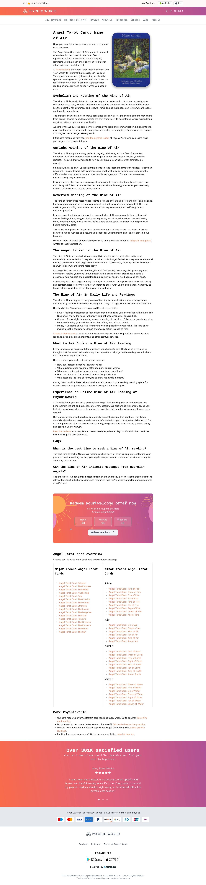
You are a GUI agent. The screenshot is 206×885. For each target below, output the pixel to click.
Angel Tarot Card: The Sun (72, 631)
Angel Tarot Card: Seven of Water (126, 694)
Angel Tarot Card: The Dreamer (75, 622)
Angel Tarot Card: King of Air (124, 638)
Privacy (95, 844)
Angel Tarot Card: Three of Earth (126, 654)
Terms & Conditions (115, 844)
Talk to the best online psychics (129, 724)
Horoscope (121, 20)
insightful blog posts (140, 240)
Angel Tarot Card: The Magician (75, 612)
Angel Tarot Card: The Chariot (74, 599)
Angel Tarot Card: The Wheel (74, 589)
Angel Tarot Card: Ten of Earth (124, 667)
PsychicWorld (63, 69)
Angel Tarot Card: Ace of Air (123, 641)
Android (165, 3)
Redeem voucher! (103, 532)
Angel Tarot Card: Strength (73, 605)
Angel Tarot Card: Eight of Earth (125, 661)
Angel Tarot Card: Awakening (74, 592)
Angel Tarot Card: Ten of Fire (124, 605)
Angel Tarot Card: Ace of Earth (125, 674)
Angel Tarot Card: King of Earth (125, 671)
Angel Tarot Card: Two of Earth (125, 651)
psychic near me (125, 734)
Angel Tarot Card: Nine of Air (124, 631)
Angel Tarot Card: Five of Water (125, 687)
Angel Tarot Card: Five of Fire (124, 595)
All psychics (53, 20)
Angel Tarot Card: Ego (70, 596)
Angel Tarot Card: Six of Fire (123, 598)
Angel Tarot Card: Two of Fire (124, 588)
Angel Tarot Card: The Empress (75, 586)
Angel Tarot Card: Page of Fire (124, 608)
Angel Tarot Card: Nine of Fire (124, 601)
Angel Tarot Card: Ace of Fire (124, 614)
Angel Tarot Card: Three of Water (126, 684)
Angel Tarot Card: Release (72, 583)
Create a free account (64, 333)
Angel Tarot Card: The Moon (73, 628)
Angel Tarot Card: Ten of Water (125, 700)
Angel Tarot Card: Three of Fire (125, 592)
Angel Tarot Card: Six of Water (124, 691)
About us (107, 20)
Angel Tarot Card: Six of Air (123, 625)
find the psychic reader (97, 138)
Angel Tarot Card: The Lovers (74, 609)
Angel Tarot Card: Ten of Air (123, 634)
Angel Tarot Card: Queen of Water (126, 704)
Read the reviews (62, 431)
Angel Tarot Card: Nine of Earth (125, 664)
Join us (156, 20)
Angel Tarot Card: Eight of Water (125, 697)
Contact (135, 20)
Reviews (94, 20)
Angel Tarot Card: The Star (72, 615)
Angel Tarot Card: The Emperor (75, 625)
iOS (178, 3)
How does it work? (75, 20)
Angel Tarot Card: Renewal (72, 618)
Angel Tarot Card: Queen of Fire (125, 611)
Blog (145, 20)
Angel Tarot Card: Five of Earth (125, 658)
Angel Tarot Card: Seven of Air (124, 628)
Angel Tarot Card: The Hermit (74, 602)
